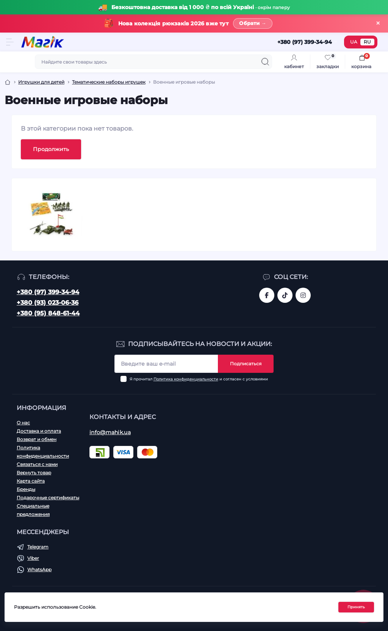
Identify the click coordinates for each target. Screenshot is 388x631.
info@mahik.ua (110, 432)
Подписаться (245, 363)
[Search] (265, 62)
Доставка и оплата (39, 431)
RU (367, 42)
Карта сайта (31, 481)
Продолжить (51, 149)
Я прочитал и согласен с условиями (199, 379)
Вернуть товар (34, 472)
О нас (23, 422)
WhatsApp (39, 569)
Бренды (26, 489)
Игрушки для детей (41, 82)
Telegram (37, 547)
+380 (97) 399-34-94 (48, 292)
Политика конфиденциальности (185, 379)
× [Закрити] (377, 23)
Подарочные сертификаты (48, 497)
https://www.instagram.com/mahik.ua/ (303, 295)
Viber (33, 558)
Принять (356, 607)
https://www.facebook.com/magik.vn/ (267, 295)
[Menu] (10, 42)
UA (353, 42)
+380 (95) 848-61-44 (48, 313)
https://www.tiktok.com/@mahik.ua (285, 295)
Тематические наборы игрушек (109, 82)
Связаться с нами (37, 464)
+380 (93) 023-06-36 (47, 302)
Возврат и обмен (36, 439)
